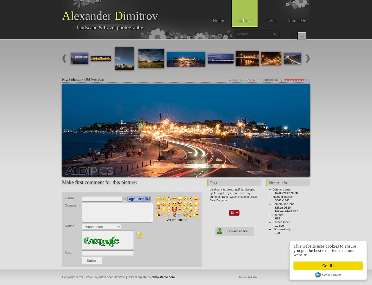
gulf (237, 189)
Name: (70, 198)
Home (218, 20)
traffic (224, 196)
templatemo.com (163, 277)
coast (230, 189)
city (223, 189)
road (235, 193)
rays (228, 193)
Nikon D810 (283, 207)
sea (242, 193)
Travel (271, 20)
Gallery (245, 20)
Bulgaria (221, 200)
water (233, 196)
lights (213, 193)
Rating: (70, 226)
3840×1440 (282, 200)
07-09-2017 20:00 (286, 193)
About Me (296, 20)
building (215, 189)
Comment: (72, 205)
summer (215, 196)
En (301, 36)
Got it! (328, 265)
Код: (68, 252)
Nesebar (243, 196)
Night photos (71, 79)
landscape (247, 189)
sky (248, 193)
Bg (293, 36)
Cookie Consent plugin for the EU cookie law (328, 275)
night (221, 193)
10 (308, 80)
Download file (231, 231)
